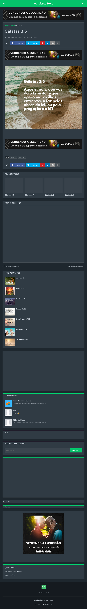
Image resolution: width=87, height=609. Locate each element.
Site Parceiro (47, 604)
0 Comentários (31, 37)
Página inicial (10, 25)
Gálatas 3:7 (29, 195)
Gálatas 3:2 (69, 195)
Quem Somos (9, 568)
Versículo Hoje (43, 3)
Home (37, 604)
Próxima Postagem (75, 266)
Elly (14, 410)
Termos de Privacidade (13, 571)
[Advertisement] (43, 477)
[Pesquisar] (37, 450)
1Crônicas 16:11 (23, 340)
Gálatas (19, 25)
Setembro (22, 157)
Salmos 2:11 (21, 278)
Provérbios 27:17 (23, 319)
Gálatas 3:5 (49, 195)
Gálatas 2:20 (21, 329)
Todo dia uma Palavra (22, 401)
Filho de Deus (19, 420)
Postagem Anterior (11, 266)
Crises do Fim (10, 575)
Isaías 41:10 (21, 309)
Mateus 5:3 (20, 288)
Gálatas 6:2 (9, 195)
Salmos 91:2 (21, 299)
